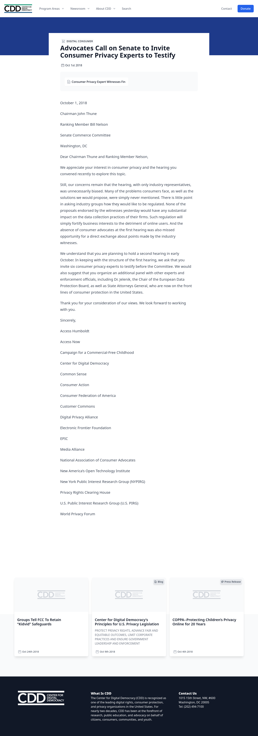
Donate (246, 9)
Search (126, 9)
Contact (226, 9)
